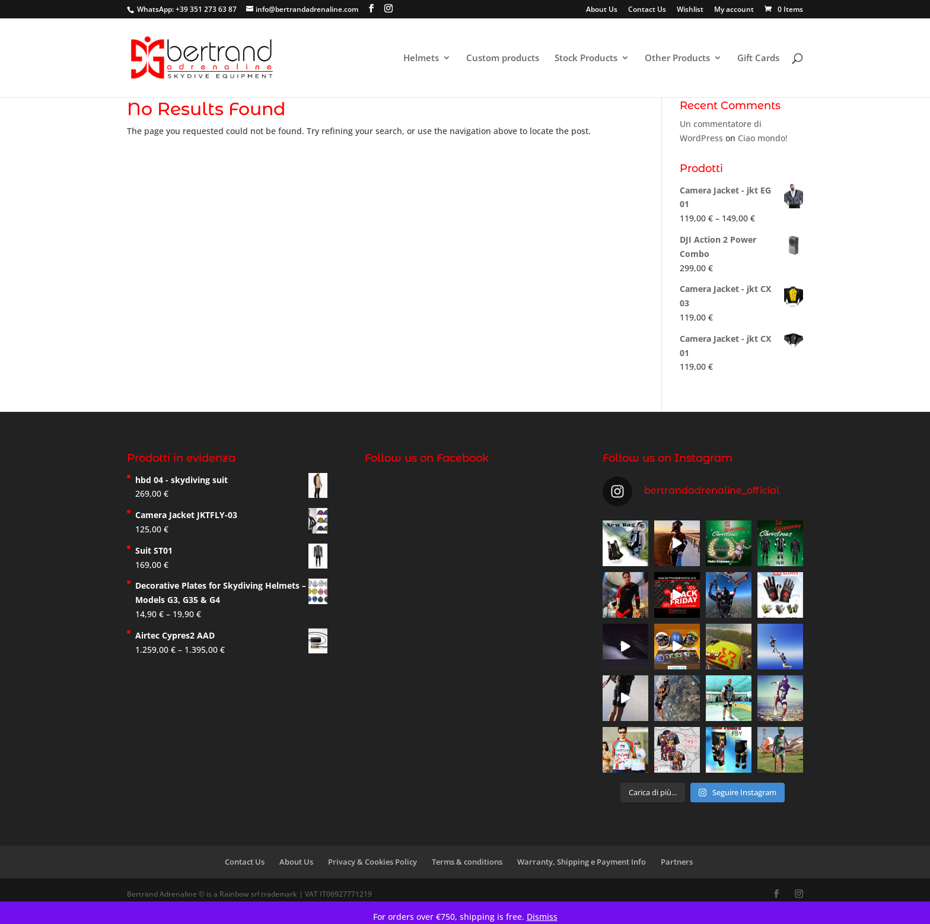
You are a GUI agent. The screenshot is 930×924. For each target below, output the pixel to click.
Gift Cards (758, 58)
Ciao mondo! (763, 138)
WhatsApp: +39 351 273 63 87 (187, 9)
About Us (601, 10)
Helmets (421, 58)
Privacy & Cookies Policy (372, 861)
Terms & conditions (467, 861)
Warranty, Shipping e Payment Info (581, 861)
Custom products (502, 58)
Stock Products (586, 58)
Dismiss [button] (542, 916)
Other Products (677, 58)
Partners (677, 861)
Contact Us (647, 10)
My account (734, 10)
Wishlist (690, 10)
